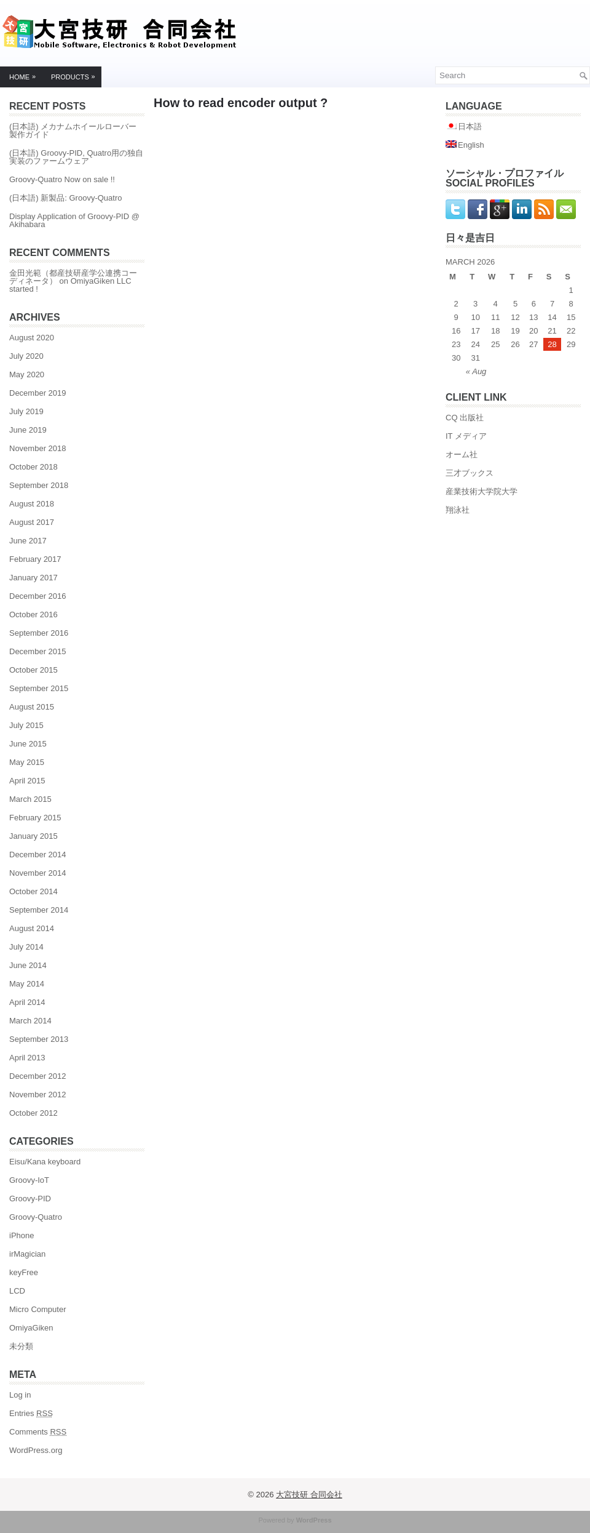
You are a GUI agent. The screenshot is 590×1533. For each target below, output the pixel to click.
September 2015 (38, 688)
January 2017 (33, 577)
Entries (31, 1413)
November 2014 (37, 873)
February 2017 (35, 559)
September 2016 (38, 633)
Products (76, 74)
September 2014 (38, 910)
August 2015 (31, 706)
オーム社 (462, 454)
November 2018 (37, 448)
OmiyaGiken (31, 1327)
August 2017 (31, 522)
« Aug (476, 371)
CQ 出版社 (465, 417)
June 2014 (28, 965)
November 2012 (37, 1094)
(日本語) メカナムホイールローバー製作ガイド (72, 130)
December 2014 (37, 854)
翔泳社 (458, 509)
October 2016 (33, 614)
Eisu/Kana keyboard (45, 1161)
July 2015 (26, 725)
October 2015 (33, 669)
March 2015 (30, 799)
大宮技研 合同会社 (309, 1494)
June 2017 (28, 540)
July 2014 (26, 946)
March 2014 (30, 1020)
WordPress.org (35, 1450)
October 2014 (33, 891)
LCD (17, 1290)
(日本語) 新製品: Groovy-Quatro (65, 197)
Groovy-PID (30, 1198)
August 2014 (31, 928)
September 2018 (38, 485)
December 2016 (37, 596)
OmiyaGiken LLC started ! (70, 285)
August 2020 (31, 337)
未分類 (21, 1346)
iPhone (21, 1235)
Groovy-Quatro (35, 1217)
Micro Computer (37, 1309)
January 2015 (33, 836)
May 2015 (26, 762)
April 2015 (27, 780)
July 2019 (26, 411)
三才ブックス (470, 473)
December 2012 (37, 1076)
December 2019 (37, 393)
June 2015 (28, 743)
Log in (20, 1394)
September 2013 (38, 1039)
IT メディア (466, 436)
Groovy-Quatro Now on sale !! (62, 179)
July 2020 (26, 356)
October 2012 (33, 1113)
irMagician (27, 1254)
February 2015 (35, 817)
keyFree (23, 1272)
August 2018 (31, 503)
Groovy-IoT (29, 1180)
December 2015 (37, 651)
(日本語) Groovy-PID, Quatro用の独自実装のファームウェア (76, 157)
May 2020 (26, 374)
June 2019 (28, 429)
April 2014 (27, 1002)
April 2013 (27, 1057)
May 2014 (26, 983)
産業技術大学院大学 (481, 491)
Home (25, 74)
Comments (37, 1431)
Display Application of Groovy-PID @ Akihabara (74, 220)
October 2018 (33, 466)
